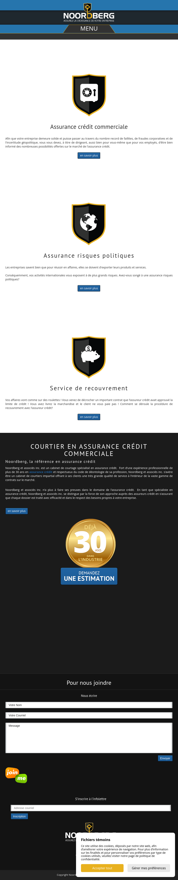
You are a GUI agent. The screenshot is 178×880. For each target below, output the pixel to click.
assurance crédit (40, 472)
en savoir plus (89, 155)
